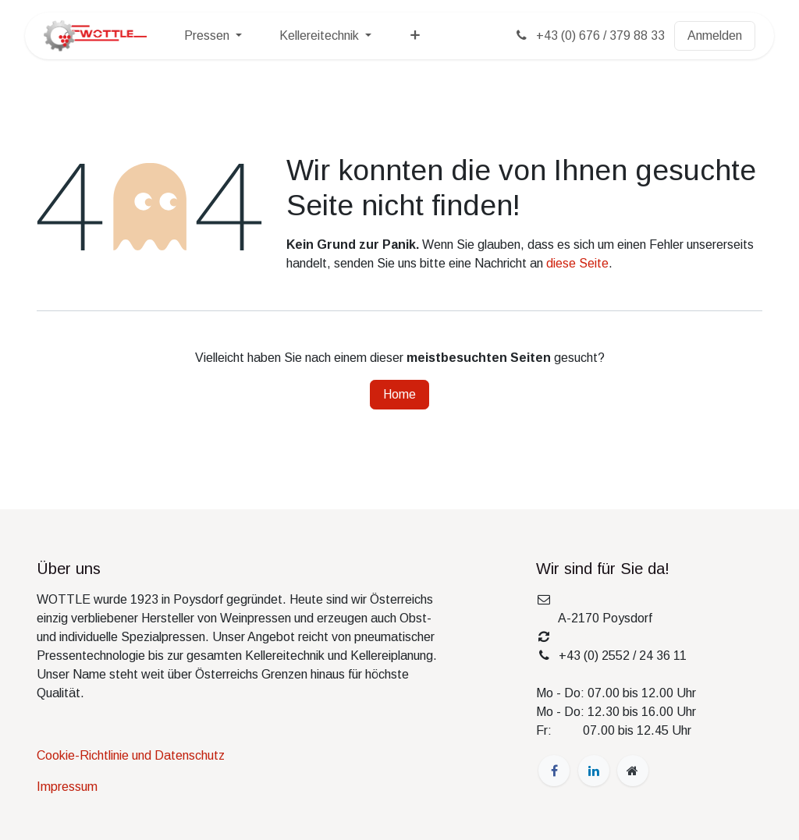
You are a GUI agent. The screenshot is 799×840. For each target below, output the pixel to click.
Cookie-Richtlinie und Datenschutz (131, 755)
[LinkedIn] (593, 770)
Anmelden (714, 35)
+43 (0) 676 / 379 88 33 (589, 35)
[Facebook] (554, 770)
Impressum (67, 786)
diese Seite (577, 263)
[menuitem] (213, 35)
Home (399, 394)
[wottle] (632, 770)
